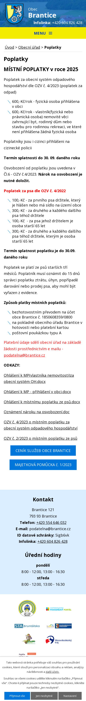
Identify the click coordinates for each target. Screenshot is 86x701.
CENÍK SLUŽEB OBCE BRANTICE (43, 450)
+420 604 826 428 (67, 22)
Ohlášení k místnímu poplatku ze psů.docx (42, 401)
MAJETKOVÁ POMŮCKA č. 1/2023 (43, 464)
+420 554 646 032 (51, 522)
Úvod (9, 47)
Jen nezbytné (44, 696)
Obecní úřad (29, 47)
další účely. (52, 672)
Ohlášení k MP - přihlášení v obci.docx (37, 391)
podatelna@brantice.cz (24, 355)
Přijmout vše (17, 696)
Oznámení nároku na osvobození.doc (37, 411)
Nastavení (70, 696)
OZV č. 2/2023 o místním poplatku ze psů (40, 438)
